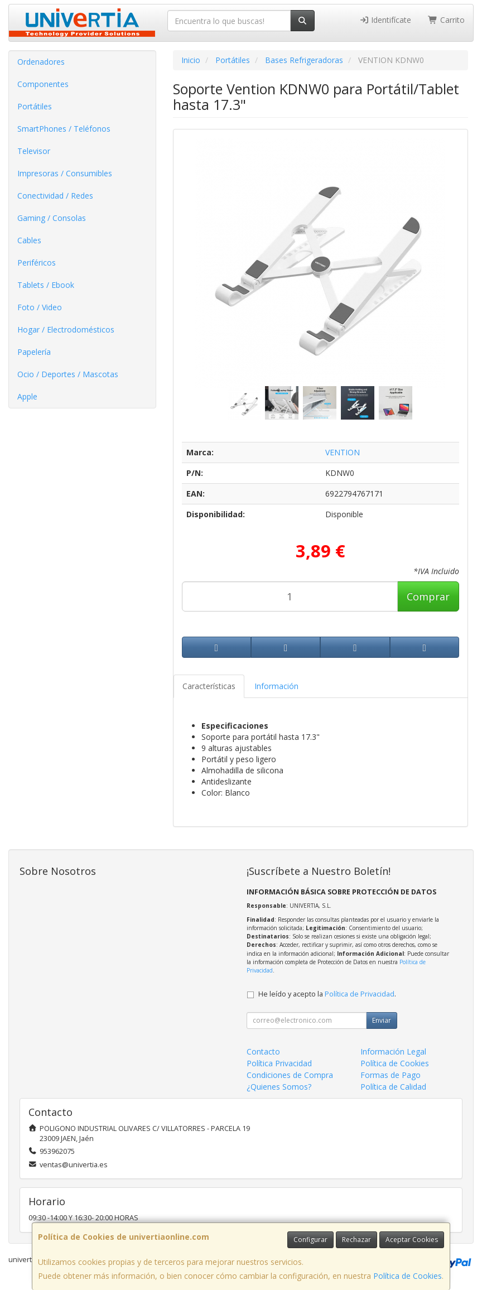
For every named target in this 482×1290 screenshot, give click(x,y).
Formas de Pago (390, 1075)
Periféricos (36, 262)
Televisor (33, 151)
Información (276, 686)
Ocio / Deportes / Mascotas (67, 374)
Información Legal (393, 1051)
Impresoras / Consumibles (64, 173)
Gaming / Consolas (51, 218)
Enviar (381, 1020)
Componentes (43, 84)
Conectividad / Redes (55, 195)
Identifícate (385, 20)
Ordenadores (41, 61)
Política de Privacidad (359, 994)
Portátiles (34, 106)
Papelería (34, 351)
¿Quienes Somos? (279, 1086)
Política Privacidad (279, 1063)
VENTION (342, 452)
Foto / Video (39, 307)
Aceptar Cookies (411, 1239)
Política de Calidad (393, 1086)
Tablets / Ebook (45, 285)
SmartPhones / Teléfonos (63, 128)
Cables (29, 240)
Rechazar (356, 1239)
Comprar (428, 596)
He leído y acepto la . (327, 994)
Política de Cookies (407, 1275)
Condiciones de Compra (290, 1075)
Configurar (310, 1239)
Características (208, 686)
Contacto (263, 1051)
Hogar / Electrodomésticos (65, 329)
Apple (27, 396)
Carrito (446, 20)
